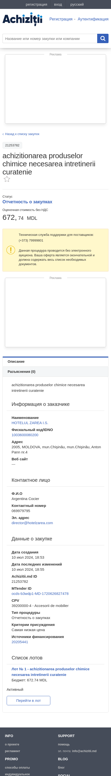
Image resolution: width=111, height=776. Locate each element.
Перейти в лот (28, 700)
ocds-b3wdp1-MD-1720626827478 (40, 593)
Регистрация (61, 19)
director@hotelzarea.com (32, 523)
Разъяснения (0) (21, 372)
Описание (16, 361)
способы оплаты (17, 767)
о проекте (12, 744)
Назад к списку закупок (22, 134)
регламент (12, 751)
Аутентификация (93, 19)
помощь (64, 744)
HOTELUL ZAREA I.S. (30, 423)
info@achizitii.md (84, 751)
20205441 (20, 642)
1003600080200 (25, 435)
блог (61, 767)
